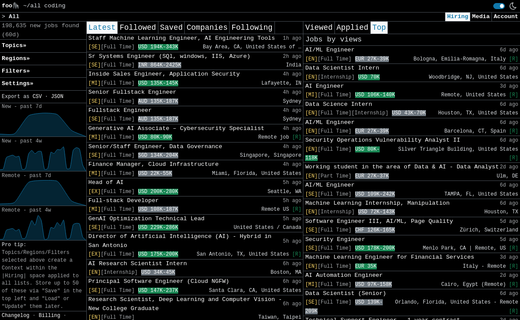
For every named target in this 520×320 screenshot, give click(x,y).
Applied (353, 27)
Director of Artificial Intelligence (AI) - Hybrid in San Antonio (179, 240)
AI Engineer (324, 86)
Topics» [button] (14, 45)
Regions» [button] (16, 58)
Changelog (15, 316)
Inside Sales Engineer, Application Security (164, 74)
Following (251, 27)
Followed (138, 27)
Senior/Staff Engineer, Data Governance (155, 146)
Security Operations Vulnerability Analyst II (382, 140)
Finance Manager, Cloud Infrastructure (153, 164)
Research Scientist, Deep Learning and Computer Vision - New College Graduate (185, 303)
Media (481, 16)
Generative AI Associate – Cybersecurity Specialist (176, 128)
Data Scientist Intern (342, 68)
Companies (206, 27)
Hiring (457, 16)
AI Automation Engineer (343, 275)
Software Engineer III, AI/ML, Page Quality (379, 221)
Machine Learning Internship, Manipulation (377, 203)
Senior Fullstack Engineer (132, 92)
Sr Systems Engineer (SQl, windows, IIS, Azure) (169, 56)
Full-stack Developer (123, 200)
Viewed (318, 27)
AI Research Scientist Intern (137, 263)
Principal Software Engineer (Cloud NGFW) (158, 281)
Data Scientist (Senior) (345, 293)
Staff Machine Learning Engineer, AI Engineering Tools (181, 38)
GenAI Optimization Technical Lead (146, 218)
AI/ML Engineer (329, 50)
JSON (57, 97)
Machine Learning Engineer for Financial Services (389, 257)
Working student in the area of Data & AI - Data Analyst (402, 167)
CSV (36, 97)
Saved (171, 27)
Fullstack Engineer (120, 110)
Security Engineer (335, 239)
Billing (49, 316)
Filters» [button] (16, 71)
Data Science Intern (338, 104)
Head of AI (106, 182)
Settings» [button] (17, 83)
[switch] (499, 6)
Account (506, 16)
